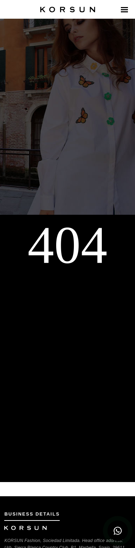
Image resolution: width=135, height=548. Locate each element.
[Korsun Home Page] (67, 9)
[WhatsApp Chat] (117, 530)
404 (67, 245)
